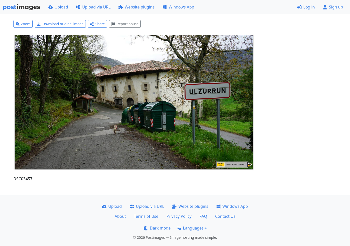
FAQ (203, 216)
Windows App (178, 7)
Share (97, 23)
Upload (58, 7)
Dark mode (157, 228)
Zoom (23, 23)
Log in (306, 7)
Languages (190, 228)
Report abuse (124, 23)
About (120, 216)
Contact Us (225, 216)
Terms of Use (146, 216)
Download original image (60, 23)
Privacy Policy (179, 216)
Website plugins (136, 7)
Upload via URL (93, 7)
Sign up (333, 7)
